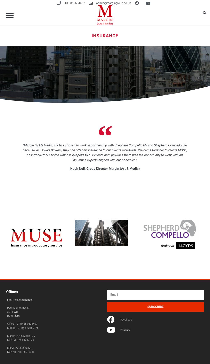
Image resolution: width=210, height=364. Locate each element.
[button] (204, 13)
